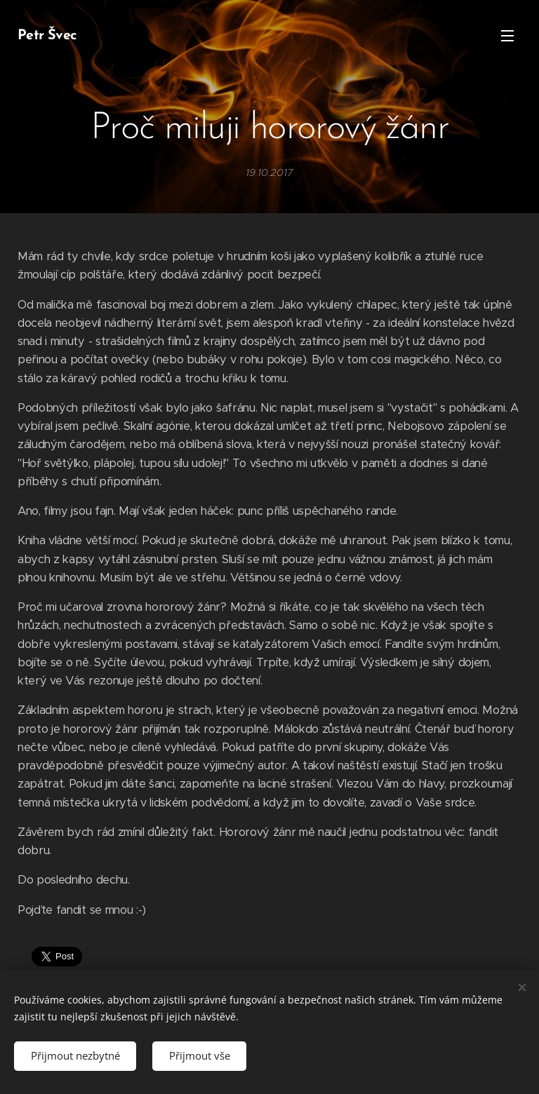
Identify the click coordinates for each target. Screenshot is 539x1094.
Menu (507, 35)
